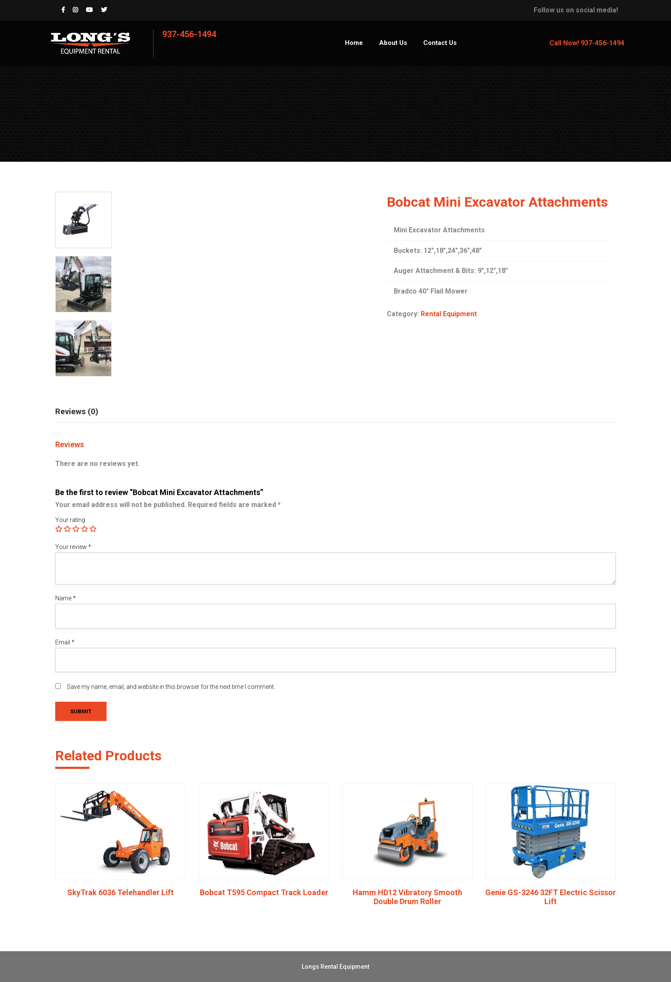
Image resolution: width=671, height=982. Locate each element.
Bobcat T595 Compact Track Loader (264, 892)
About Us (393, 43)
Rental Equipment (449, 314)
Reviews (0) (76, 411)
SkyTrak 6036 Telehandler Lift (120, 892)
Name (65, 598)
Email (64, 642)
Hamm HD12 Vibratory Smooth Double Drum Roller (407, 897)
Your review (73, 546)
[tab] (83, 409)
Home (354, 43)
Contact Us (440, 43)
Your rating (70, 519)
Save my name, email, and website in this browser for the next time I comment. (171, 686)
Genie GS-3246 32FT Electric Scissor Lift (550, 897)
